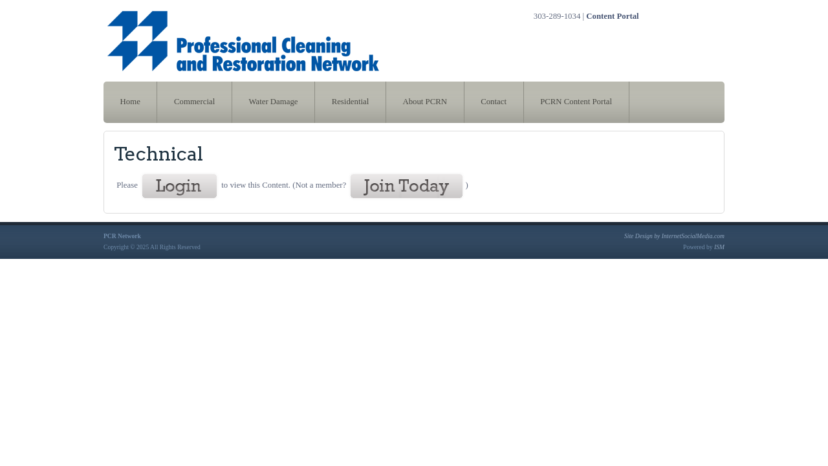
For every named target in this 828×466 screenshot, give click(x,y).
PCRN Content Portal (576, 101)
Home (130, 101)
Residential (350, 101)
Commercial (194, 101)
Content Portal (612, 16)
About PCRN (424, 101)
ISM (719, 246)
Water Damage (273, 101)
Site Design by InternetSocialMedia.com (674, 235)
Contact (494, 101)
